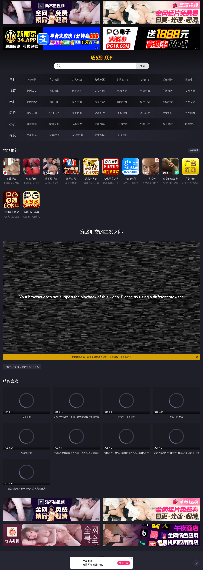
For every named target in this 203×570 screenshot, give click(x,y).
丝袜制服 (145, 90)
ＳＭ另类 (190, 90)
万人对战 (77, 79)
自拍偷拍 (54, 90)
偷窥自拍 (32, 113)
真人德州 (54, 79)
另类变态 (190, 102)
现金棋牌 (168, 79)
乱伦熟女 (168, 102)
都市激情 (32, 124)
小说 (12, 124)
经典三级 (145, 102)
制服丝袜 (122, 102)
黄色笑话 (168, 124)
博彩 (12, 79)
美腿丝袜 (122, 113)
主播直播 (168, 90)
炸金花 (145, 79)
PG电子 (31, 79)
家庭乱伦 (54, 124)
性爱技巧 (190, 124)
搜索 (142, 66)
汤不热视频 (77, 135)
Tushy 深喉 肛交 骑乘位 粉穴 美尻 (22, 366)
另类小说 (145, 124)
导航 (12, 135)
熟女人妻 (122, 90)
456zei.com (101, 58)
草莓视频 (54, 135)
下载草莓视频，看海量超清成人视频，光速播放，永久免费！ (135, 357)
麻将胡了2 (122, 79)
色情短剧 (122, 135)
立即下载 (123, 562)
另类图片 (190, 113)
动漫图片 (100, 113)
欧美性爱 (100, 102)
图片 (12, 113)
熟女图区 (168, 113)
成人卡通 (77, 102)
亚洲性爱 (32, 102)
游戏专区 (100, 79)
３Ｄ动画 (100, 90)
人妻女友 (77, 124)
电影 (12, 102)
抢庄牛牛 (190, 79)
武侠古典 (100, 124)
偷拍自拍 (54, 102)
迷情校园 (122, 124)
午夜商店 (32, 135)
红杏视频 (100, 135)
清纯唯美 (145, 113)
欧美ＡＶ (77, 90)
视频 (12, 90)
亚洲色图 (54, 113)
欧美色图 (77, 113)
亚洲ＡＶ (32, 90)
